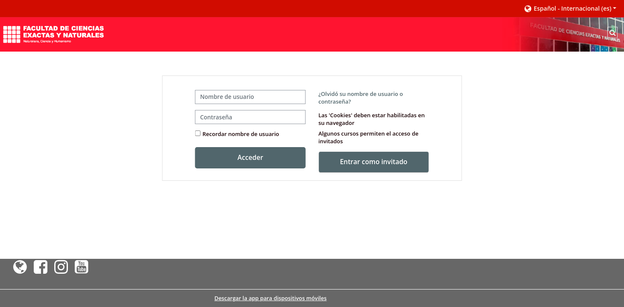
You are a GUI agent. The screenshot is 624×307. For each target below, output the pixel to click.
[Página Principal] (53, 34)
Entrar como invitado (373, 161)
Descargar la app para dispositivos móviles (270, 298)
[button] (570, 8)
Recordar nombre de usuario (240, 134)
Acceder (250, 157)
